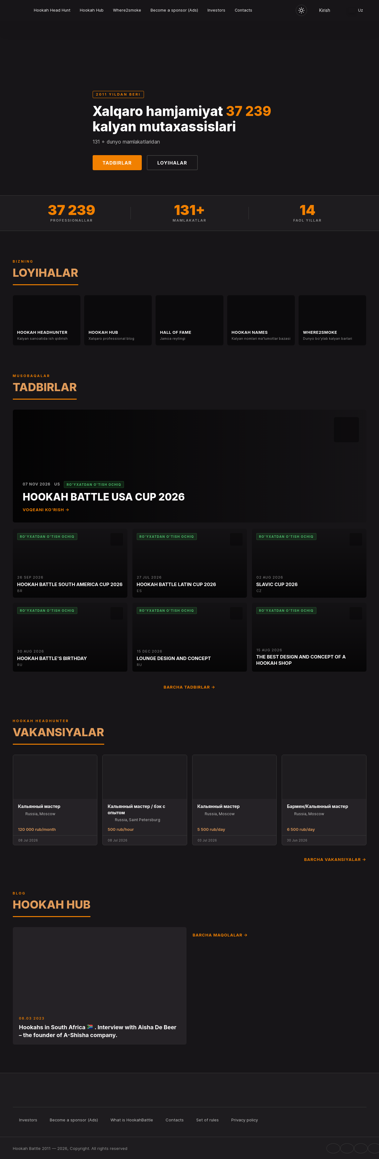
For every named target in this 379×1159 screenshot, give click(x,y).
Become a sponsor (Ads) (174, 10)
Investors (216, 10)
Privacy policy (244, 1119)
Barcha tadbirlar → (189, 687)
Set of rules (207, 1119)
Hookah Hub (92, 10)
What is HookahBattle (131, 1119)
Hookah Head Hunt (52, 10)
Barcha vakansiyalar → (335, 859)
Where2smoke (127, 10)
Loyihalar (172, 163)
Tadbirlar (117, 163)
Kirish (324, 10)
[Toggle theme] (301, 10)
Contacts (243, 10)
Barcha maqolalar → (220, 934)
